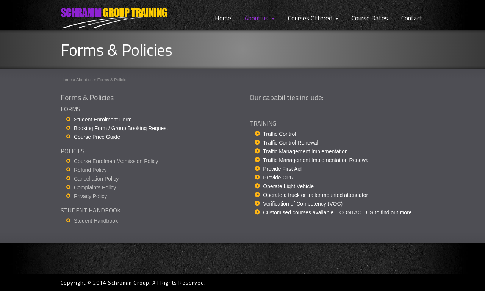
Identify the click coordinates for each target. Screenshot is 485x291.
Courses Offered (310, 18)
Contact (411, 18)
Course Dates (370, 18)
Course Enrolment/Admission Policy (116, 161)
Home (223, 18)
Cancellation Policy (96, 179)
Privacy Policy (90, 196)
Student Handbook (96, 221)
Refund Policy (90, 170)
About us (256, 18)
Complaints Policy (95, 187)
